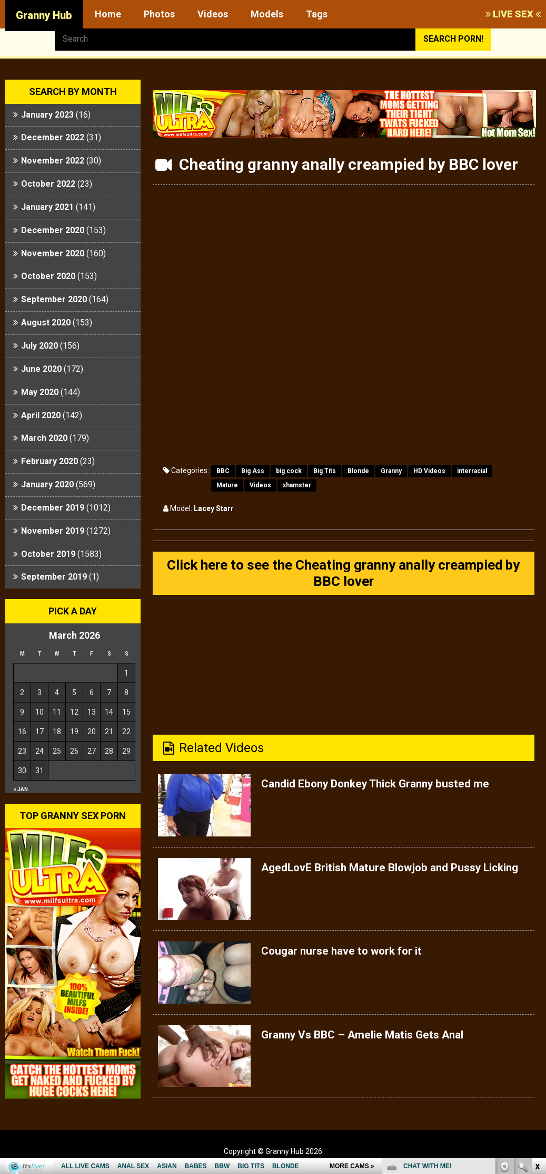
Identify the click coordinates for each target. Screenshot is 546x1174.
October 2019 (48, 554)
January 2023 (47, 115)
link (536, 1009)
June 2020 (41, 369)
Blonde (358, 471)
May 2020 (39, 392)
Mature (227, 485)
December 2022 (52, 137)
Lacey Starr (214, 508)
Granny (391, 471)
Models (267, 14)
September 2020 (54, 299)
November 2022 (52, 161)
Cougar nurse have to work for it (354, 955)
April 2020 (41, 415)
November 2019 (52, 531)
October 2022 (48, 184)
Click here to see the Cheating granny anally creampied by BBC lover (343, 575)
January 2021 (47, 207)
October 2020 (48, 276)
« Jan (21, 789)
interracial (472, 471)
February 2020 (49, 461)
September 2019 (54, 577)
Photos (159, 14)
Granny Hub (44, 15)
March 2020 (44, 438)
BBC (223, 471)
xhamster (297, 485)
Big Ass (252, 471)
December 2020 (52, 230)
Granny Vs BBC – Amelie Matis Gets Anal (378, 1039)
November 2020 (52, 253)
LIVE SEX (513, 14)
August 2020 (46, 322)
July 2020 (39, 346)
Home (108, 14)
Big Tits (324, 471)
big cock (289, 471)
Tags (316, 14)
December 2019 (52, 508)
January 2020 (47, 484)
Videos (212, 14)
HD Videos (429, 471)
